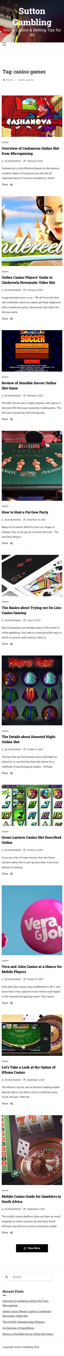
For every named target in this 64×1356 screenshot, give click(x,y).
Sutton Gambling (32, 16)
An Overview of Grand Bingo (18, 1328)
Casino (5, 142)
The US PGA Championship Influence (24, 1321)
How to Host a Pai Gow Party (25, 512)
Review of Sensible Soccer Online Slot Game (28, 1334)
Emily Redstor (14, 161)
